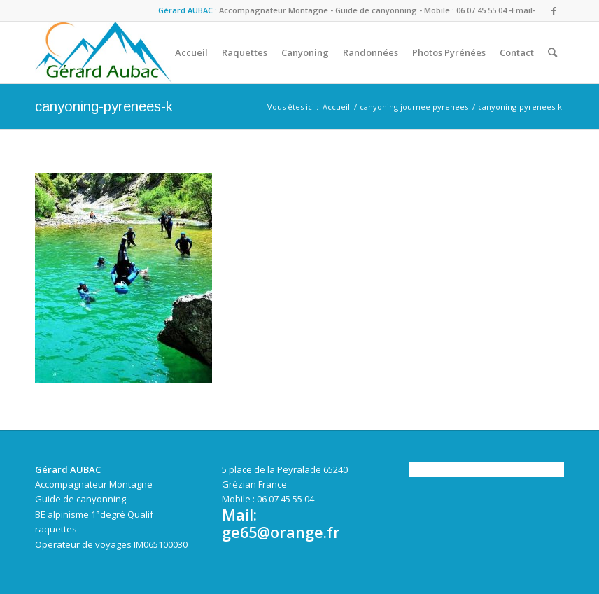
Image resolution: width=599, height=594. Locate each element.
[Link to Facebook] (553, 10)
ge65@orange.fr (281, 532)
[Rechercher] (552, 52)
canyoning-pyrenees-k (104, 106)
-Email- (522, 10)
